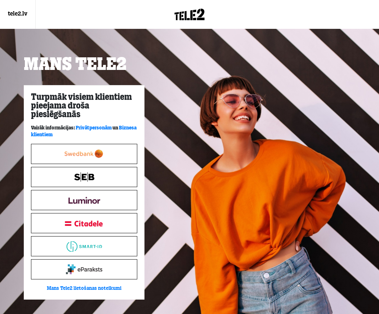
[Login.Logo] (189, 14)
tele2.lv (17, 14)
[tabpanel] (84, 192)
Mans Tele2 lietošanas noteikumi (84, 288)
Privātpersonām (94, 128)
